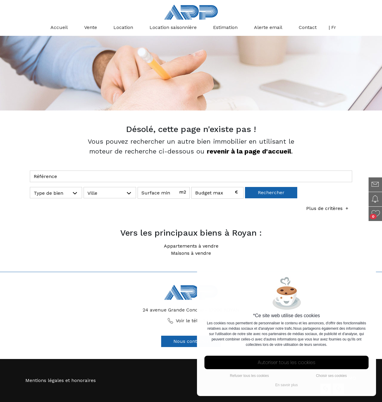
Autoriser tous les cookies (286, 362)
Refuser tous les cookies (249, 376)
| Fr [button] (332, 27)
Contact (308, 27)
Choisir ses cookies (331, 376)
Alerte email (268, 27)
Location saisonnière (173, 27)
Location (123, 27)
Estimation (225, 27)
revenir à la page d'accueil (249, 151)
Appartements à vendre (191, 246)
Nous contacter (191, 341)
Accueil (59, 27)
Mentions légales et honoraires (60, 380)
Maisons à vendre (191, 253)
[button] (56, 193)
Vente (90, 27)
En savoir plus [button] (286, 385)
